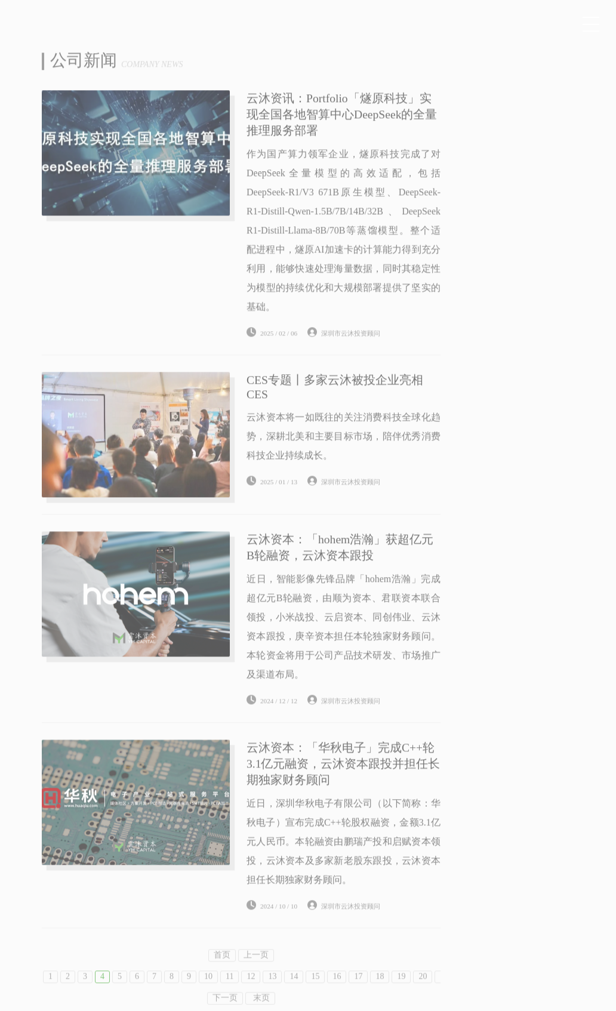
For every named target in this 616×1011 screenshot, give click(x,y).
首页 (222, 965)
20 (422, 987)
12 (251, 987)
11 (229, 987)
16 (336, 987)
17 (358, 987)
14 (293, 987)
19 (401, 987)
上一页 (256, 965)
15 (315, 987)
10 (208, 987)
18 (379, 987)
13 (272, 987)
